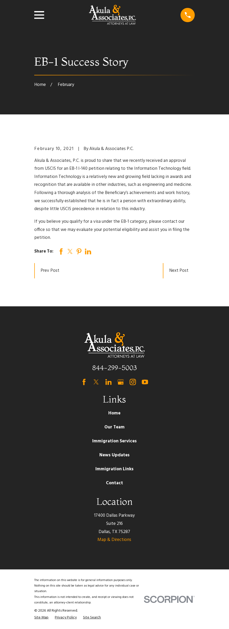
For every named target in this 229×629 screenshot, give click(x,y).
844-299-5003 (114, 368)
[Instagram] (133, 382)
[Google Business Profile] (121, 382)
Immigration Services (114, 441)
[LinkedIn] (108, 382)
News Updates (114, 455)
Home (114, 413)
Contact (114, 483)
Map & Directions (114, 539)
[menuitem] (41, 617)
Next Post (178, 270)
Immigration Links (114, 469)
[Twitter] (96, 382)
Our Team (114, 427)
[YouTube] (145, 382)
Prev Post (50, 270)
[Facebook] (84, 382)
